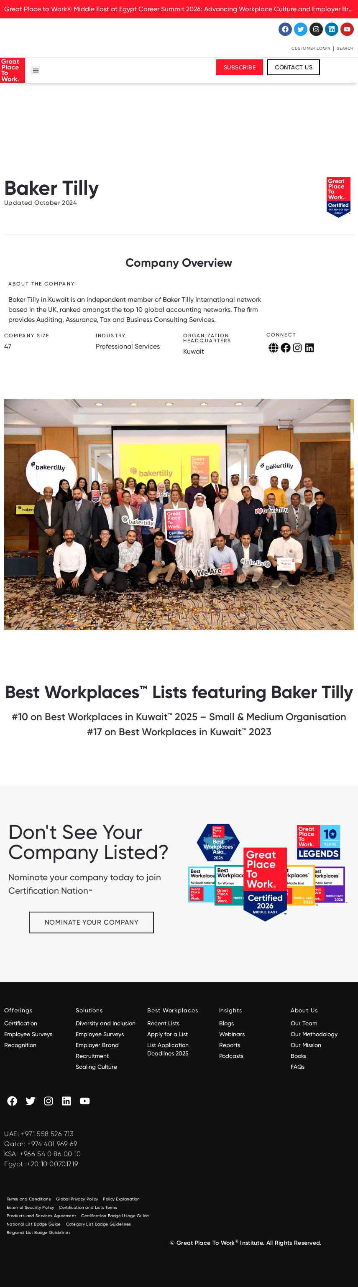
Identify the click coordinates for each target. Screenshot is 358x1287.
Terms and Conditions (29, 1199)
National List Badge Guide (34, 1224)
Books (298, 1056)
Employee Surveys (28, 1034)
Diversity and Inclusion (106, 1023)
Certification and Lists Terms (88, 1207)
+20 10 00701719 (52, 1164)
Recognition (20, 1045)
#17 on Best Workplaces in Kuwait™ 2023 (179, 732)
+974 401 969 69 (52, 1144)
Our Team (304, 1023)
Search (345, 48)
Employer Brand (97, 1045)
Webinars (232, 1034)
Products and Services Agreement (41, 1215)
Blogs (226, 1023)
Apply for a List (167, 1034)
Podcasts (231, 1056)
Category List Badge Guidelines (98, 1224)
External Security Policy (30, 1207)
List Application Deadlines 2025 (168, 1049)
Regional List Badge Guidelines (39, 1232)
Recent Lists (163, 1023)
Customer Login (311, 48)
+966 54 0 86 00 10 (50, 1154)
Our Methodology (315, 1034)
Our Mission (306, 1045)
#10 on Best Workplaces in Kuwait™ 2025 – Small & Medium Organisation (179, 717)
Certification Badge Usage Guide (115, 1215)
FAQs (297, 1066)
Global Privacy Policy (77, 1199)
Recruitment (92, 1056)
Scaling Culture (96, 1066)
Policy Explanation (121, 1199)
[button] (36, 70)
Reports (229, 1045)
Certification (20, 1023)
